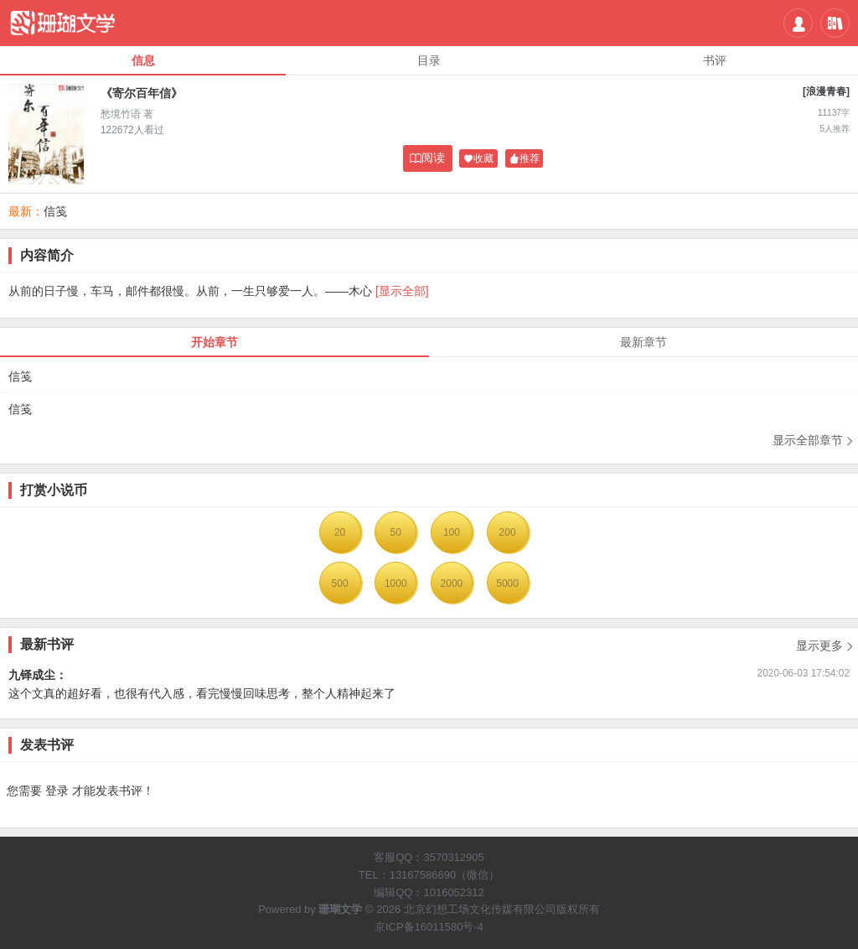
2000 (452, 583)
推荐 (524, 159)
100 (451, 532)
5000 (507, 583)
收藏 (478, 159)
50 (395, 532)
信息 (143, 60)
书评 (714, 60)
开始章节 (214, 342)
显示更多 (825, 640)
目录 (429, 60)
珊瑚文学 (340, 909)
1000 (396, 583)
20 (339, 532)
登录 (57, 790)
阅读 (427, 158)
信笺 (55, 211)
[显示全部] (402, 291)
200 (507, 532)
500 (340, 583)
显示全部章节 (814, 440)
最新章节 (643, 342)
